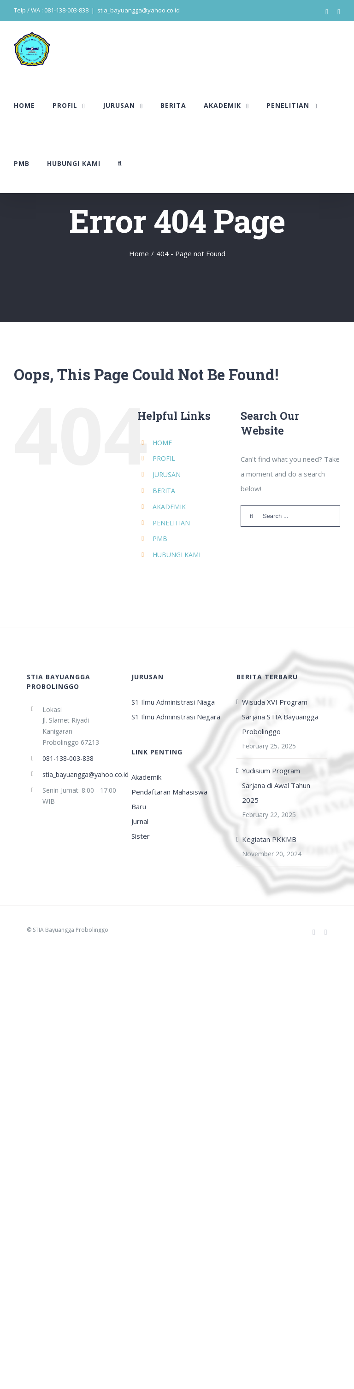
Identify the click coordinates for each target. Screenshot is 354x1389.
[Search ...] (290, 516)
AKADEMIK (169, 506)
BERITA (164, 490)
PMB (160, 538)
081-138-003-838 (68, 758)
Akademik (146, 777)
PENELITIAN (171, 522)
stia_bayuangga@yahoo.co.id (138, 10)
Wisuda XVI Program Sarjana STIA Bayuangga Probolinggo (280, 716)
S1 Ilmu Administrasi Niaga (173, 701)
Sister (140, 836)
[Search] (120, 164)
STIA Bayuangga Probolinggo (70, 930)
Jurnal (139, 821)
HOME (162, 442)
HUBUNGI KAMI (177, 554)
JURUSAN (167, 474)
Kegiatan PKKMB (269, 839)
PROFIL (164, 458)
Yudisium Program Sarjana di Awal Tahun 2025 (276, 785)
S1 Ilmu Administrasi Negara (175, 716)
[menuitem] (24, 106)
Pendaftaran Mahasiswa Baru (169, 799)
